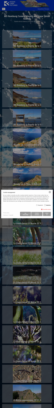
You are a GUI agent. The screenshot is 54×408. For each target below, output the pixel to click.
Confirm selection (37, 214)
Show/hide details (47, 209)
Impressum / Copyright (8, 215)
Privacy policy (6, 212)
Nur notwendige (25, 214)
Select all (46, 214)
